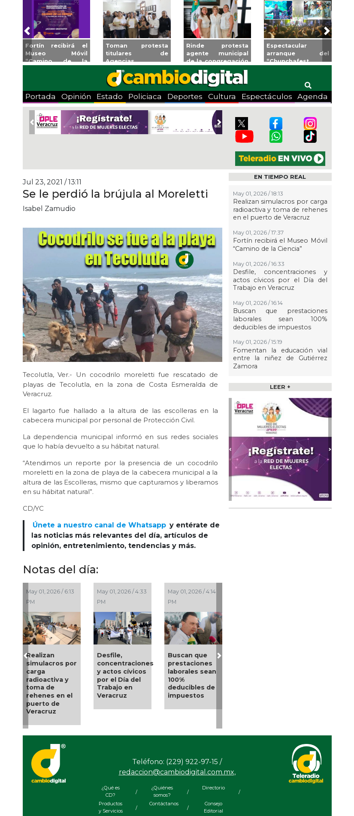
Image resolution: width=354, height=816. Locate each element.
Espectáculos (267, 96)
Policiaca (145, 96)
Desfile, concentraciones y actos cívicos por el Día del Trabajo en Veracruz (125, 675)
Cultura (222, 96)
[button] (27, 31)
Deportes (185, 96)
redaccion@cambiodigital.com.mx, (177, 772)
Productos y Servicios (111, 807)
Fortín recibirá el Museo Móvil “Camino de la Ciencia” (280, 245)
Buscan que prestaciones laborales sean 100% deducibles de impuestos (192, 675)
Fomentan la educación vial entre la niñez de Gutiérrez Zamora (280, 358)
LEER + (280, 387)
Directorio (213, 788)
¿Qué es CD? (110, 791)
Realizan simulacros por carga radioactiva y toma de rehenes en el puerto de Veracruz (51, 683)
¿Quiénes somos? (162, 791)
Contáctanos (162, 804)
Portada (40, 96)
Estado (110, 96)
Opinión (76, 96)
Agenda (312, 96)
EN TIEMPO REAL (280, 177)
